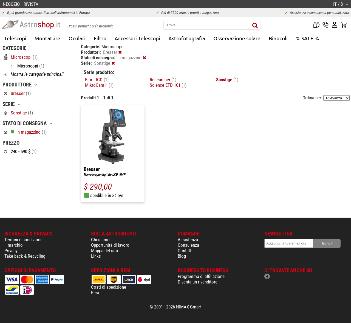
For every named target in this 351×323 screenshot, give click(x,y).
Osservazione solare (237, 38)
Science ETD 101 (168, 85)
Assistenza (188, 239)
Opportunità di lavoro (110, 245)
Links (96, 256)
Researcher (163, 79)
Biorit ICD (97, 79)
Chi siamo (100, 239)
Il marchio (13, 245)
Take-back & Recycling (24, 256)
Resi (95, 292)
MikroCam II (99, 85)
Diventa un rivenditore (197, 282)
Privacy (11, 250)
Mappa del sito (104, 250)
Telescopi (15, 38)
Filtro (100, 38)
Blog (182, 256)
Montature (47, 38)
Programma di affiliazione (201, 276)
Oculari (77, 38)
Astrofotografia (186, 38)
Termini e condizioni (22, 239)
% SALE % (307, 38)
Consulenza (188, 245)
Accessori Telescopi (137, 38)
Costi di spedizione (108, 287)
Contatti (185, 250)
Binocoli (278, 38)
